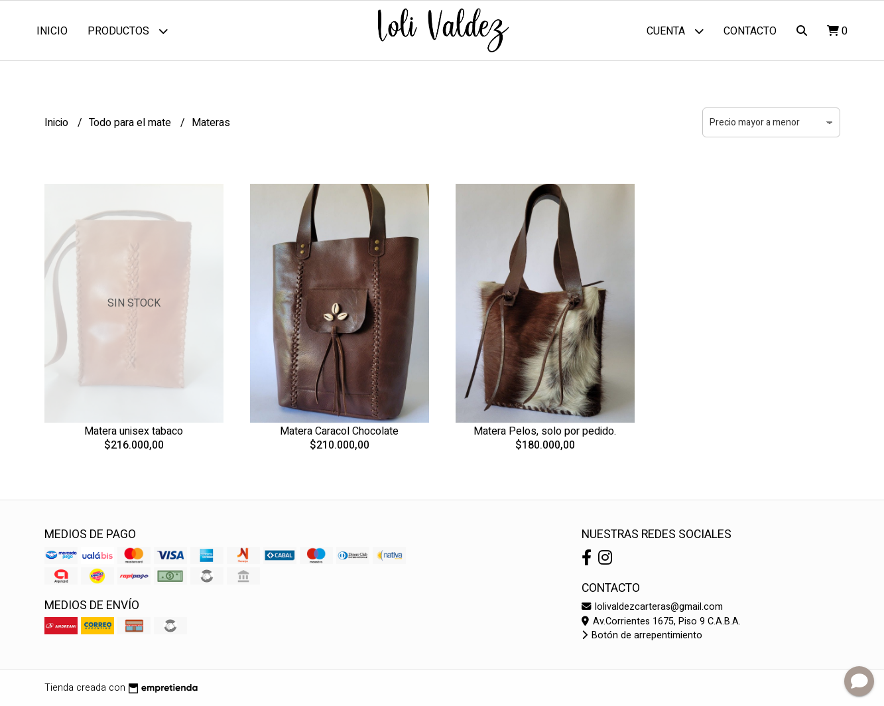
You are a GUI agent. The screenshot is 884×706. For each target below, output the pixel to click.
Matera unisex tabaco (133, 431)
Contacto (750, 31)
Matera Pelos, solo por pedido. (545, 431)
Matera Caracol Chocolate (339, 431)
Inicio (52, 31)
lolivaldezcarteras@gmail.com (652, 607)
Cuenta (675, 31)
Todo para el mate (131, 123)
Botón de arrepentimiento (642, 635)
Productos (128, 31)
